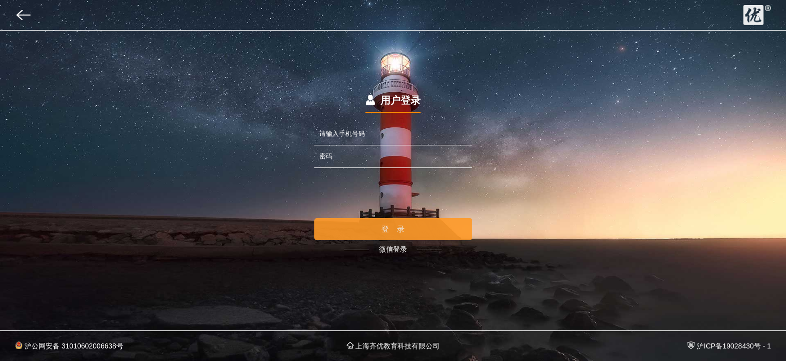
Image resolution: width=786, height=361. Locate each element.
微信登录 (393, 249)
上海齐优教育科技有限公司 (393, 345)
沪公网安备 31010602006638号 (69, 345)
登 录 (393, 229)
